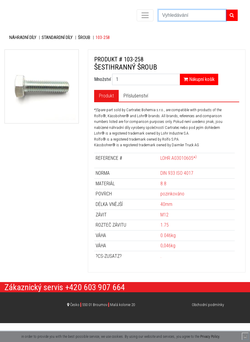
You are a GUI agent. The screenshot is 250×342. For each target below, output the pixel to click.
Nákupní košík (199, 79)
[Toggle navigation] (145, 15)
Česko (102, 304)
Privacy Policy (209, 337)
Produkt (106, 96)
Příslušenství (136, 96)
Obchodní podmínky (208, 304)
